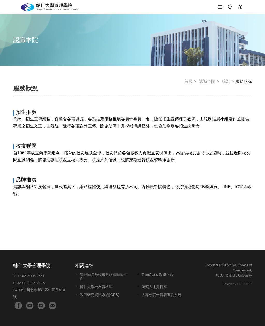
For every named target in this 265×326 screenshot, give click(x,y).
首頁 (188, 81)
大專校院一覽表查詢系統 (161, 295)
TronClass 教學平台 (157, 274)
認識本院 (207, 81)
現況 (226, 81)
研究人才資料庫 (154, 287)
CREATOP (244, 284)
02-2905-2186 (33, 283)
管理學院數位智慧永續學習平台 (103, 276)
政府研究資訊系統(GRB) (99, 295)
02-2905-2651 (33, 276)
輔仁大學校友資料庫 (96, 287)
